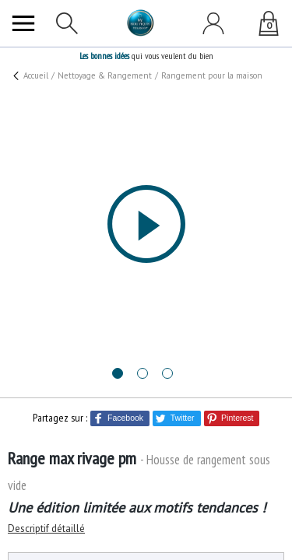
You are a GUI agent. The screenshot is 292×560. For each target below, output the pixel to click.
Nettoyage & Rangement (100, 74)
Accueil (36, 74)
